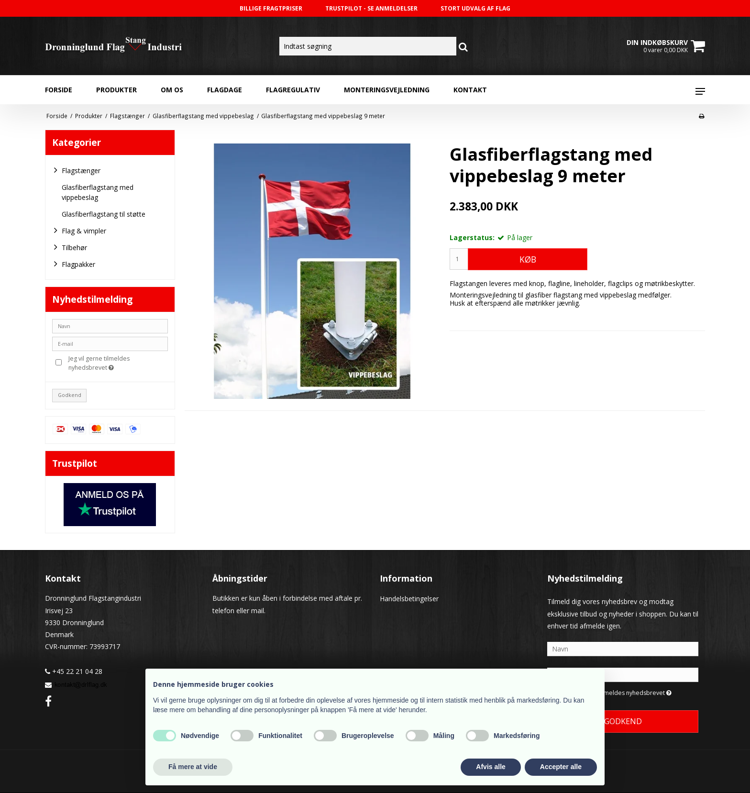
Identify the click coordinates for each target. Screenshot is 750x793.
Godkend (69, 395)
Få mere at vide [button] (192, 767)
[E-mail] (622, 674)
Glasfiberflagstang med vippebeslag (97, 192)
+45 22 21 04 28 (73, 671)
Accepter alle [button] (561, 767)
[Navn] (622, 648)
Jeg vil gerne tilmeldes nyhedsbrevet (117, 362)
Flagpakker (73, 264)
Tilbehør (69, 247)
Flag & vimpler (79, 230)
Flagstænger (76, 170)
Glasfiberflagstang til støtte (103, 214)
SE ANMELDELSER (392, 8)
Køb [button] (527, 259)
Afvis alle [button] (490, 767)
